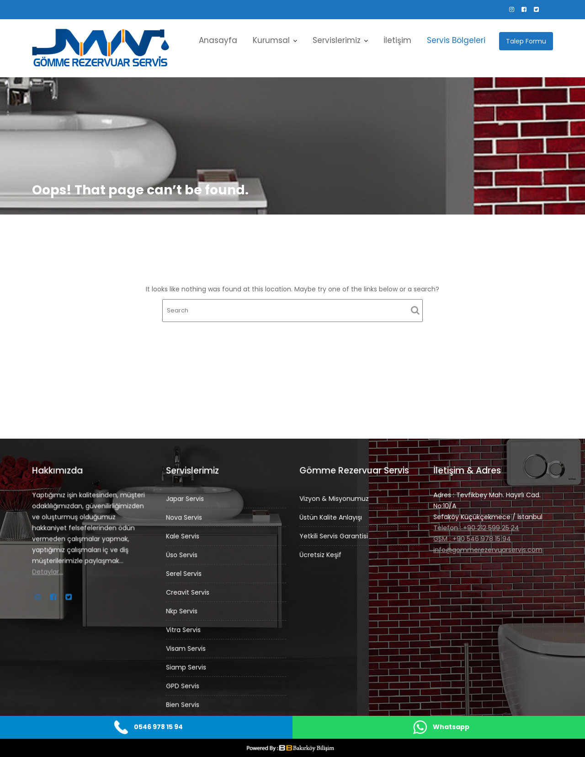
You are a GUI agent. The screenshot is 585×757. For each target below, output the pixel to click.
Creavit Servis (188, 592)
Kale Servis (183, 537)
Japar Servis (185, 500)
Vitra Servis (184, 629)
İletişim (397, 40)
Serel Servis (184, 573)
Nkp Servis (182, 610)
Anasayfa (218, 40)
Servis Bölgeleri (456, 40)
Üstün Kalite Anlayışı (331, 517)
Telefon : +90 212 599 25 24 (476, 527)
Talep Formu (526, 41)
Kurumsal (271, 40)
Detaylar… (48, 571)
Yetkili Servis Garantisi (334, 535)
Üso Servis (182, 555)
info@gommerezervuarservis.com (488, 548)
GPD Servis (183, 684)
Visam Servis (186, 647)
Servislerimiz (337, 40)
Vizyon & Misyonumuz (334, 498)
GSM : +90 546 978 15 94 (472, 538)
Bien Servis (183, 703)
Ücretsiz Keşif (320, 553)
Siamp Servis (187, 666)
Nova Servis (184, 518)
